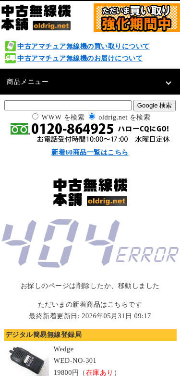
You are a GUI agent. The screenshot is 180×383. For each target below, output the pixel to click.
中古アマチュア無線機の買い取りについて (83, 46)
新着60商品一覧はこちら (89, 152)
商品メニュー (27, 81)
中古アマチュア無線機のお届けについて (80, 58)
